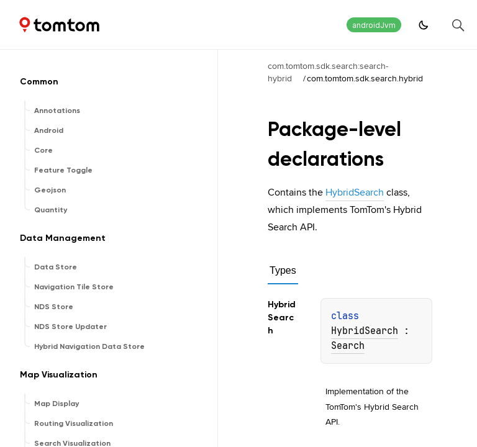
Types (283, 270)
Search (348, 346)
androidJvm (374, 25)
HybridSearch (354, 192)
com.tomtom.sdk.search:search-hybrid (328, 72)
